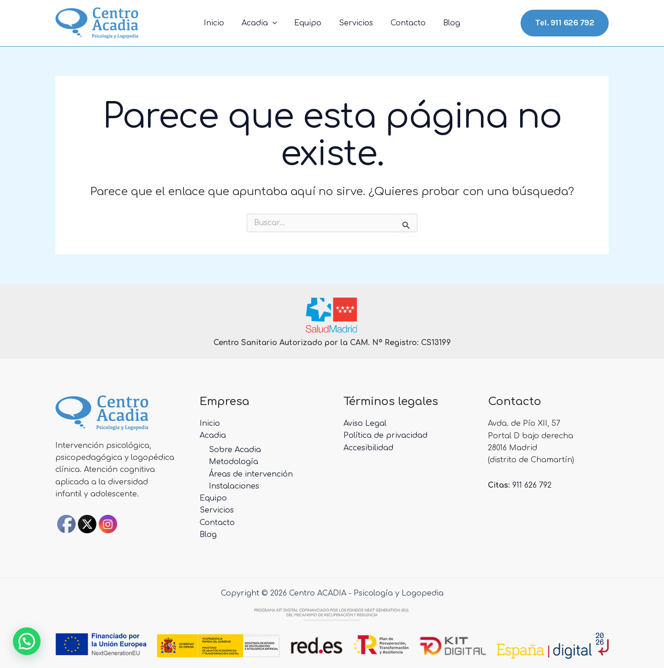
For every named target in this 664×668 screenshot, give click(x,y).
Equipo (309, 23)
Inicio (221, 23)
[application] (276, 23)
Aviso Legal (365, 423)
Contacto (403, 23)
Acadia (263, 23)
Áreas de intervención (251, 474)
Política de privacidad (385, 435)
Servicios (355, 23)
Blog (444, 23)
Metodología (233, 461)
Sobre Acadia (235, 449)
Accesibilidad (368, 447)
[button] (27, 641)
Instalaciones (234, 486)
